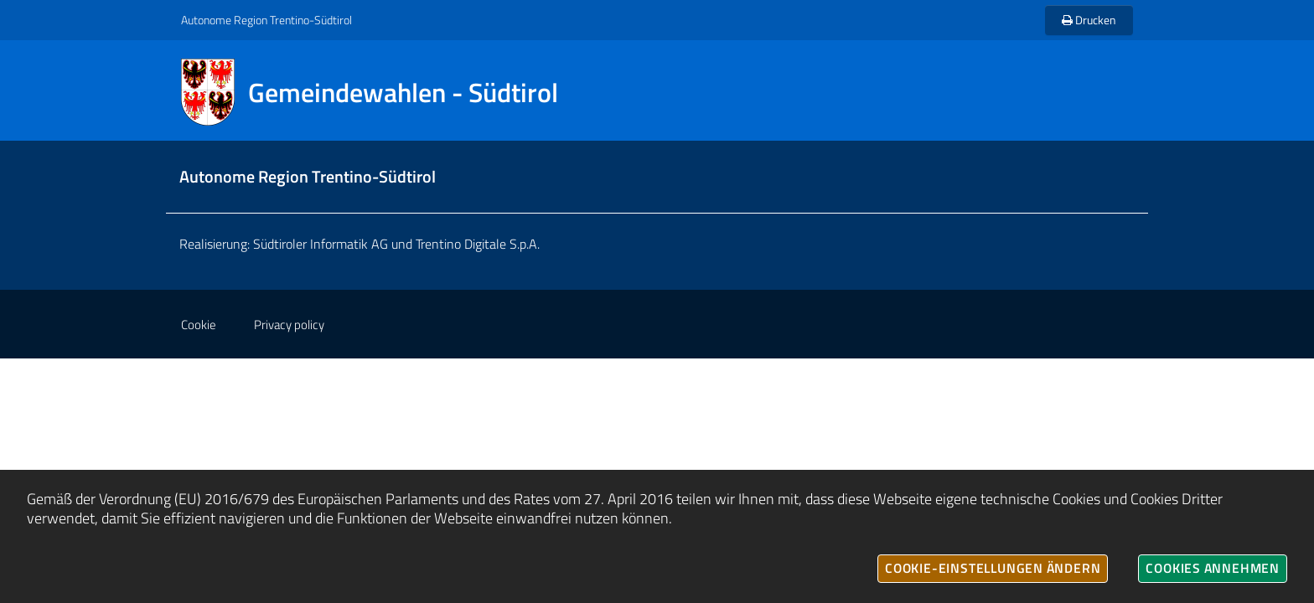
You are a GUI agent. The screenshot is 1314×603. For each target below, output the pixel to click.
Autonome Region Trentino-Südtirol (266, 19)
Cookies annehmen (1213, 568)
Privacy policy (289, 324)
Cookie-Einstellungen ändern (992, 568)
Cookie (198, 324)
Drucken (1089, 19)
